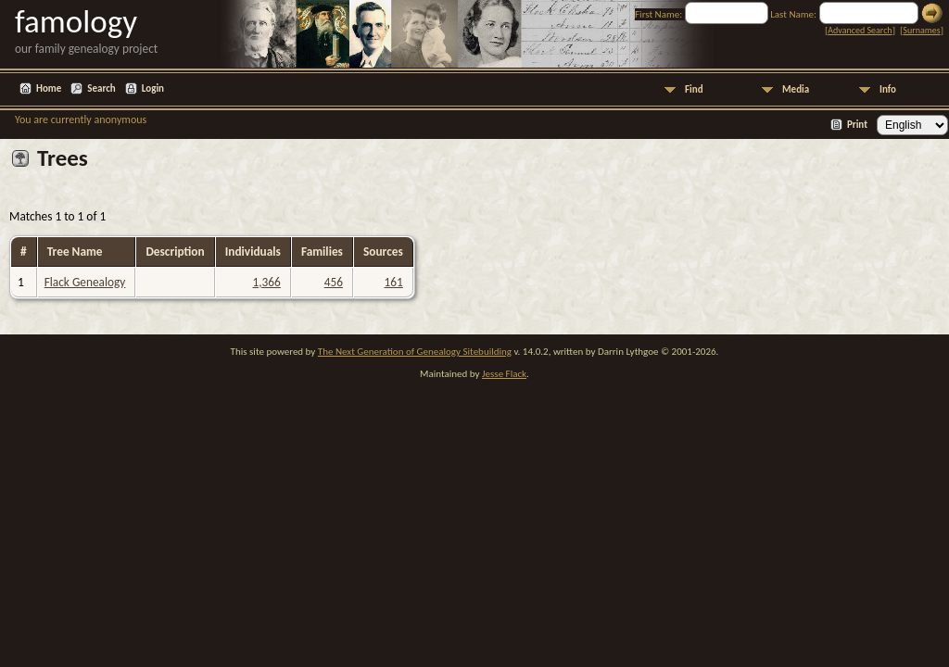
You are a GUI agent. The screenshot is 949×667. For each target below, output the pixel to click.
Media (795, 89)
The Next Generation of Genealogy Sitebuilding (415, 352)
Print (857, 125)
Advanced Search (860, 30)
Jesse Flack (504, 374)
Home (48, 88)
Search (101, 88)
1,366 (267, 282)
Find (694, 89)
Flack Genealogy (85, 282)
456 (333, 282)
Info (887, 89)
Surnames (921, 30)
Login (153, 88)
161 (393, 282)
